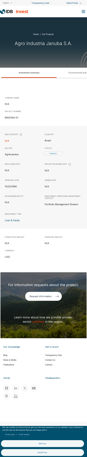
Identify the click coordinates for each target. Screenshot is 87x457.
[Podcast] (6, 396)
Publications (8, 365)
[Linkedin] (15, 388)
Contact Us (50, 360)
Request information (44, 296)
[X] (24, 388)
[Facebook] (6, 388)
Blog (5, 355)
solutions (38, 321)
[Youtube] (34, 388)
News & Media (9, 360)
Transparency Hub (40, 3)
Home (36, 34)
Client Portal (73, 3)
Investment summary (29, 72)
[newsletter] (15, 396)
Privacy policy (10, 434)
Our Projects (48, 34)
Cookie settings (23, 434)
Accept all (42, 452)
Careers (48, 365)
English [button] (6, 3)
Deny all (42, 443)
